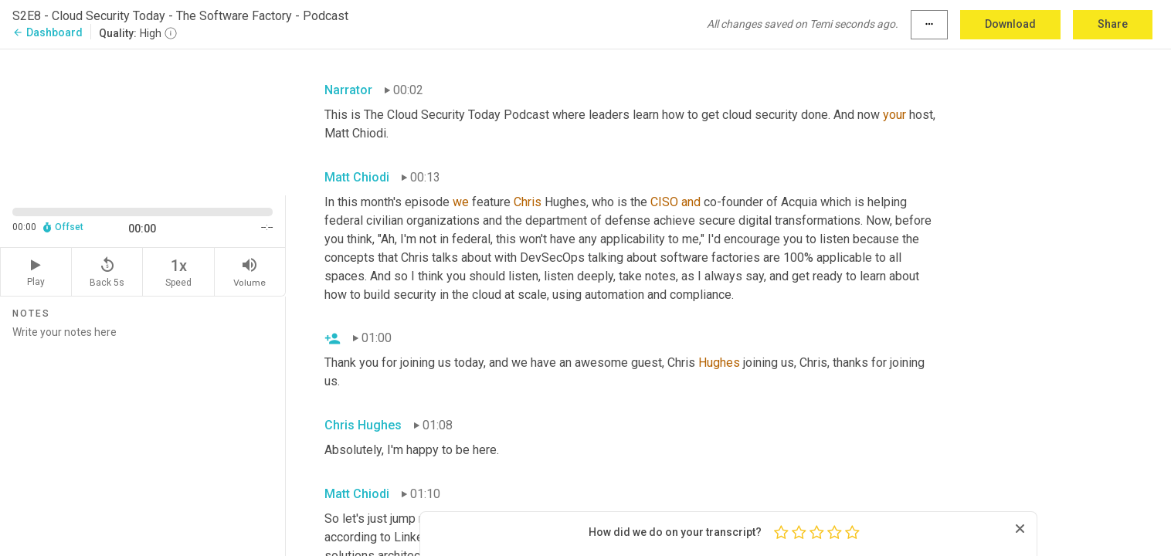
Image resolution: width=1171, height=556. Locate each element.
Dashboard (47, 32)
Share (1113, 24)
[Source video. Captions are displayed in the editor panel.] (143, 120)
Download (1010, 24)
